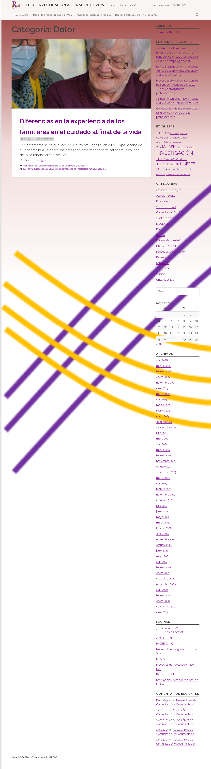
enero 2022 (163, 542)
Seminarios (163, 271)
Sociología (163, 276)
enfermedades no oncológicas (73, 179)
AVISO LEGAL (179, 5)
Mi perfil (143, 5)
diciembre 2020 (166, 587)
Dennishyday (164, 708)
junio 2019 (162, 620)
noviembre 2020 (166, 592)
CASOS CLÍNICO (166, 215)
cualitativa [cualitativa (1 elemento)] (174, 142)
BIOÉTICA (162, 209)
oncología (101, 179)
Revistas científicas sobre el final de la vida (136, 15)
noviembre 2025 (166, 391)
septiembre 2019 (167, 615)
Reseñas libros (165, 265)
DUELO (160, 243)
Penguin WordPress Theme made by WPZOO (34, 766)
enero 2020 (163, 609)
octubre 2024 (165, 430)
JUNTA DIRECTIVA (173, 641)
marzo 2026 (164, 374)
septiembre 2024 (167, 436)
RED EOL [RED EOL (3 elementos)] (184, 177)
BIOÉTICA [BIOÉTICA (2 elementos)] (163, 141)
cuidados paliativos (43, 179)
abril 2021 (162, 570)
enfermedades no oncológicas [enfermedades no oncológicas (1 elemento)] (168, 150)
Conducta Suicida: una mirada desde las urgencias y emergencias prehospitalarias (175, 121)
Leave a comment (44, 149)
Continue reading (35, 171)
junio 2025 (162, 396)
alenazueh (162, 718)
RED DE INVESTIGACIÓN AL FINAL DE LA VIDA (63, 5)
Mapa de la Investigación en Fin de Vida (52, 15)
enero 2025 (163, 424)
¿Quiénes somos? (127, 5)
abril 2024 (162, 452)
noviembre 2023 (166, 469)
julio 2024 (162, 441)
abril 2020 (162, 598)
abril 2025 (162, 408)
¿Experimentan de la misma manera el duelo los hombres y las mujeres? (176, 107)
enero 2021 (163, 581)
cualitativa (28, 179)
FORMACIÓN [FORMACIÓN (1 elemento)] (189, 156)
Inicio (112, 5)
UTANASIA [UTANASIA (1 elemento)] (160, 183)
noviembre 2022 (166, 503)
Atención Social (30, 176)
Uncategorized (166, 288)
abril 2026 (162, 368)
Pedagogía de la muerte (171, 260)
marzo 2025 (164, 413)
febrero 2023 (164, 497)
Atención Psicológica (169, 198)
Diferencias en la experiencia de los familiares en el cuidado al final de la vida (79, 131)
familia (92, 179)
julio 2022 (162, 514)
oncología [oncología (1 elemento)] (172, 178)
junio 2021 (162, 559)
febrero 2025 (164, 419)
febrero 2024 (164, 464)
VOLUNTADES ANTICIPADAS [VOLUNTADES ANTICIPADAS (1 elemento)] (178, 183)
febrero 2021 (164, 575)
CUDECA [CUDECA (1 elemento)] (183, 142)
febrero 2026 (164, 380)
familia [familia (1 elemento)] (180, 156)
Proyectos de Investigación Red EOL (93, 15)
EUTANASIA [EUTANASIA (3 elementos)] (166, 155)
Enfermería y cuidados (76, 176)
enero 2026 (163, 385)
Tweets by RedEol (168, 32)
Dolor (61, 176)
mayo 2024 (163, 447)
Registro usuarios (160, 5)
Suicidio (161, 282)
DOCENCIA (163, 232)
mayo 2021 (163, 564)
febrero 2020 (164, 603)
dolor (55, 179)
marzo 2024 (163, 458)
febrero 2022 (164, 536)
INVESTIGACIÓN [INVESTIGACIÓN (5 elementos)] (174, 161)
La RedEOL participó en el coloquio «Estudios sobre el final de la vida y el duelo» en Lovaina (177, 75)
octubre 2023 (165, 475)
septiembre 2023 (167, 480)
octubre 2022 (165, 508)
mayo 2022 (163, 525)
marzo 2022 (163, 531)
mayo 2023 (163, 486)
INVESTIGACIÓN (167, 254)
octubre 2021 (164, 553)
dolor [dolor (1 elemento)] (185, 146)
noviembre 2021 (166, 547)
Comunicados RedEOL (171, 220)
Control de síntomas (48, 176)
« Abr (159, 352)
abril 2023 (162, 492)
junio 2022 (162, 520)
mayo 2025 (163, 402)
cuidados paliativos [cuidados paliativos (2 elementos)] (169, 146)
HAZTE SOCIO (21, 15)
